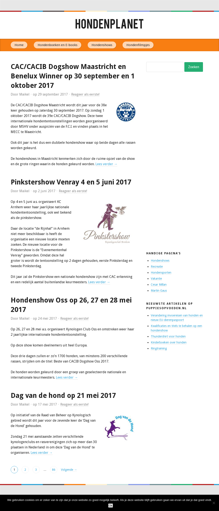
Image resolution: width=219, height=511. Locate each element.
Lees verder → (106, 164)
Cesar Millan (159, 284)
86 (53, 469)
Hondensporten (161, 272)
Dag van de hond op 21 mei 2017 (63, 395)
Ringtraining (159, 348)
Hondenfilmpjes (138, 45)
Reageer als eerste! (85, 94)
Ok (110, 505)
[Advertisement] (178, 172)
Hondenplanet (109, 25)
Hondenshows (102, 45)
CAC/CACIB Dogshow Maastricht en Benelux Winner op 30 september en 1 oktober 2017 (73, 76)
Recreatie (157, 266)
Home (19, 45)
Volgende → (69, 469)
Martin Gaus (159, 290)
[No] (214, 503)
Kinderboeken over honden (168, 342)
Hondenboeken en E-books (57, 45)
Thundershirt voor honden (168, 336)
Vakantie (156, 278)
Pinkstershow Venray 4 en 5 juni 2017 (71, 182)
